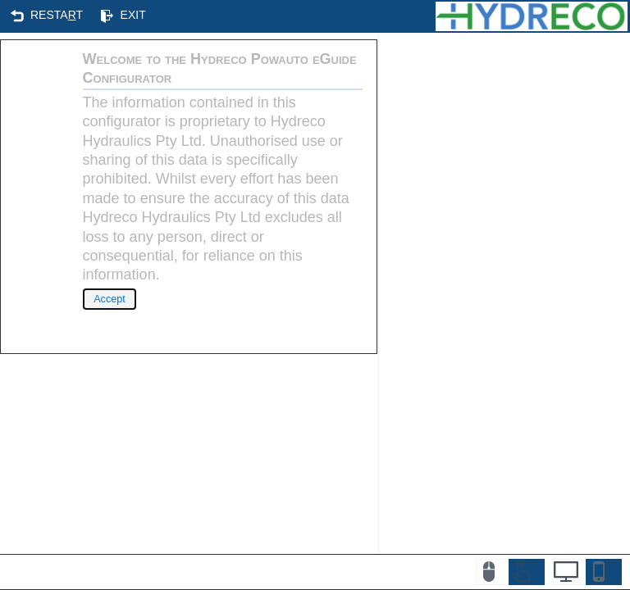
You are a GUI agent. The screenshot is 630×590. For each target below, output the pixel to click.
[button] (47, 15)
